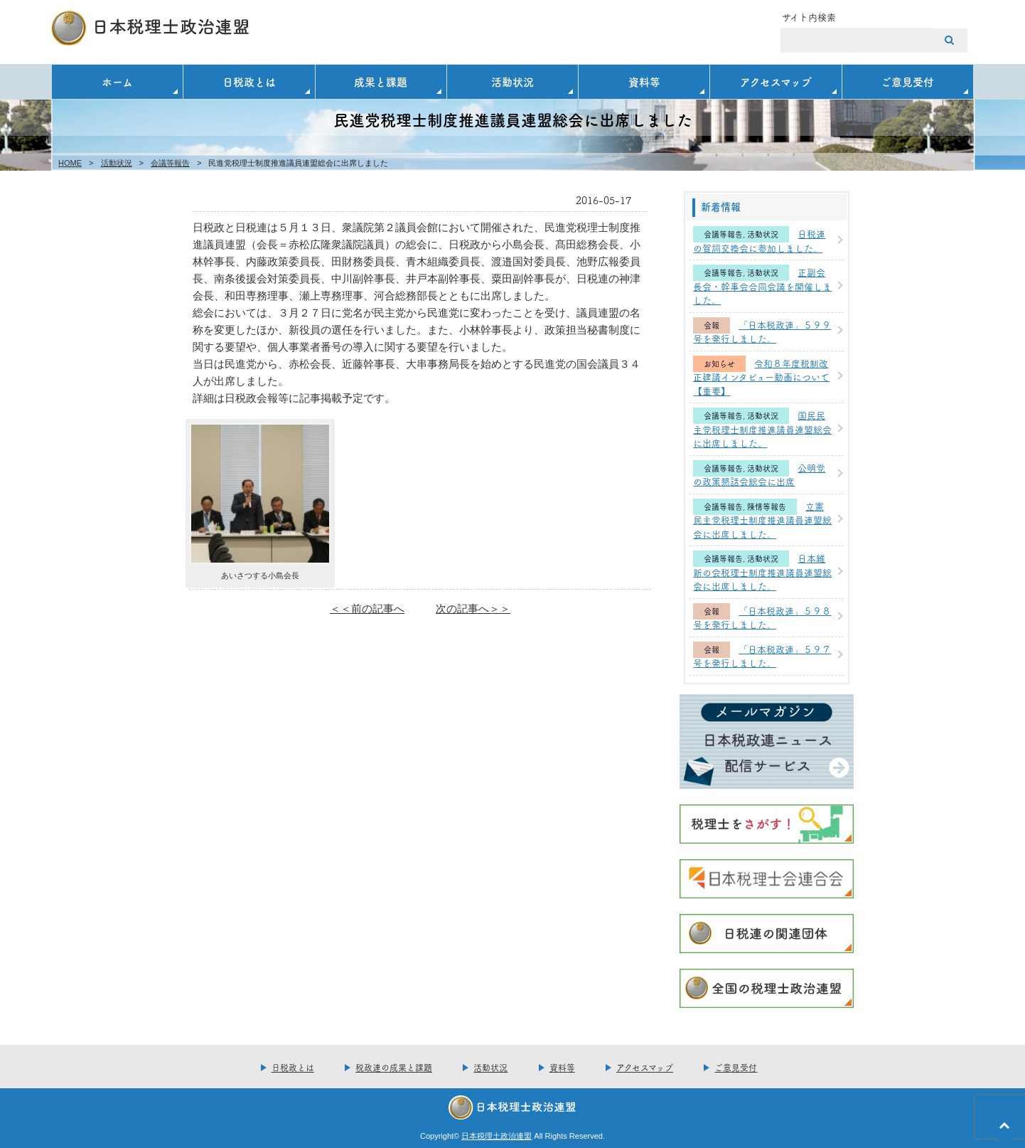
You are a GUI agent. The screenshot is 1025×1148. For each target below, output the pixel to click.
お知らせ (719, 363)
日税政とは (249, 81)
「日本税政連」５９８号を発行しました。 (762, 617)
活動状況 (512, 81)
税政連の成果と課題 (393, 1067)
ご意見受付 (907, 81)
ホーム (117, 81)
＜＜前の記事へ (367, 608)
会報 (711, 325)
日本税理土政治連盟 (496, 1136)
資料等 (644, 81)
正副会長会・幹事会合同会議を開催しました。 (762, 285)
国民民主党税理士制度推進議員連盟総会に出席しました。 (762, 428)
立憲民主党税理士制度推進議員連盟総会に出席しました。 (762, 519)
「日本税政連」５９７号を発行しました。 (762, 655)
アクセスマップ (776, 81)
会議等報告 (170, 163)
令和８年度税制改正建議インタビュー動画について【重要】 (761, 376)
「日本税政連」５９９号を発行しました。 (762, 331)
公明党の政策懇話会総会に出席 (759, 474)
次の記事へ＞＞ (473, 608)
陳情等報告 (766, 506)
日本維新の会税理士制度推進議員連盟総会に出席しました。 (762, 571)
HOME (70, 163)
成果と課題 (380, 81)
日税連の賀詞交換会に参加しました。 (759, 240)
